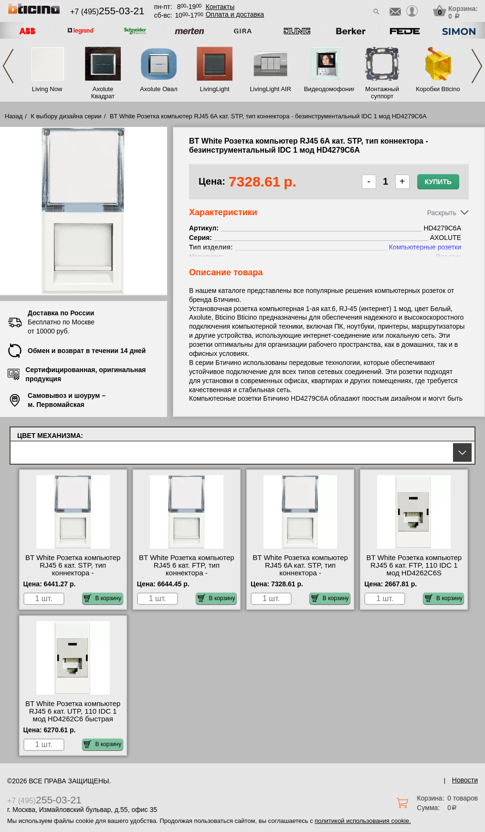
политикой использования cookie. (363, 820)
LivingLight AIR (270, 89)
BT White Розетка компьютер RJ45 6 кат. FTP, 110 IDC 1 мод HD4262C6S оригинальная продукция (414, 569)
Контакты (220, 6)
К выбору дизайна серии (66, 116)
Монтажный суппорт (382, 92)
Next (477, 66)
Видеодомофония (326, 89)
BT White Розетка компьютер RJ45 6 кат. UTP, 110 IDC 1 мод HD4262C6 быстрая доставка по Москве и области (73, 719)
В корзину (102, 598)
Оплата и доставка (235, 14)
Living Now (47, 89)
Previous (8, 66)
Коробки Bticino (438, 89)
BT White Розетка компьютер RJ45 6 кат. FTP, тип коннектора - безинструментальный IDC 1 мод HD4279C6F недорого (186, 573)
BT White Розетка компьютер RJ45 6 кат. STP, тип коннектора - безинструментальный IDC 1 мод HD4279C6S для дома (73, 573)
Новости (465, 780)
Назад (13, 116)
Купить (438, 182)
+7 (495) (107, 12)
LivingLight (214, 89)
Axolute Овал (159, 89)
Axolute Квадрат (103, 92)
